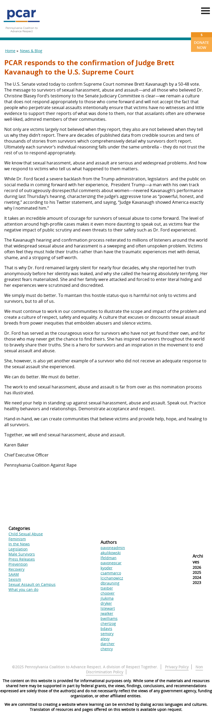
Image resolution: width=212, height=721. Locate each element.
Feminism (17, 538)
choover (108, 593)
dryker (106, 603)
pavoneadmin (113, 547)
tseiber (107, 588)
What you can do (23, 589)
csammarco (111, 572)
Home (10, 50)
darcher (108, 643)
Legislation (18, 549)
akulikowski (111, 552)
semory (107, 633)
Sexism (15, 579)
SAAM (14, 574)
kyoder (107, 567)
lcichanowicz (112, 578)
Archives (198, 559)
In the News (19, 543)
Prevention (18, 564)
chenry (107, 648)
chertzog (108, 623)
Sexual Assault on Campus (32, 584)
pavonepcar (111, 562)
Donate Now (201, 41)
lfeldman (109, 557)
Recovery (16, 569)
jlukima (107, 598)
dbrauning (110, 583)
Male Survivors (22, 554)
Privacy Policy (177, 666)
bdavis (106, 628)
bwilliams (109, 618)
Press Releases (22, 559)
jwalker (107, 613)
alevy (105, 638)
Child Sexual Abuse (26, 533)
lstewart (108, 608)
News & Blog (31, 50)
